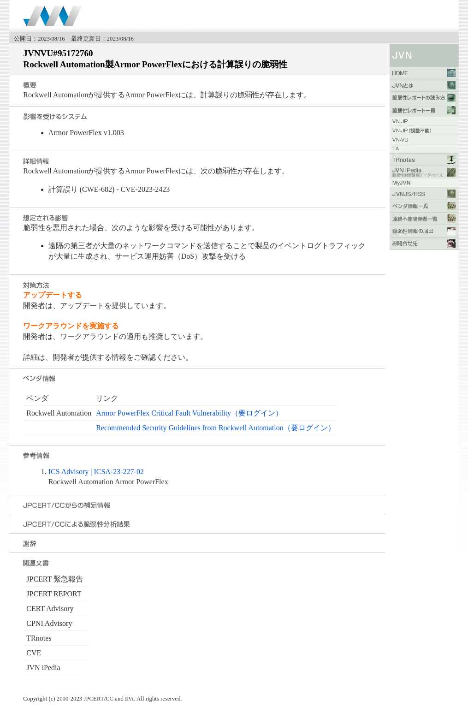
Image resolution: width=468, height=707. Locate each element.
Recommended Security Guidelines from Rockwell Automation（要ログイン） (215, 428)
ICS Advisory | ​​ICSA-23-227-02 (96, 471)
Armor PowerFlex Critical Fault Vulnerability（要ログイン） (189, 413)
